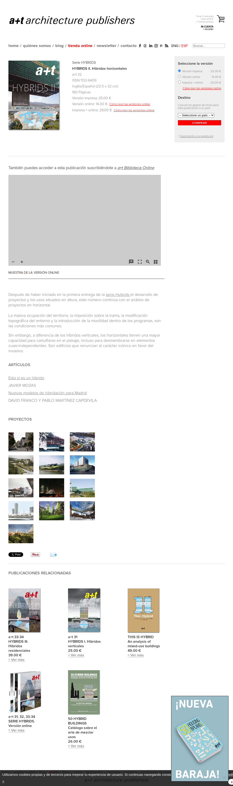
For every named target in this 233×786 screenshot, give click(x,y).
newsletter (106, 46)
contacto (129, 46)
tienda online (80, 46)
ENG (174, 46)
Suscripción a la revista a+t (196, 136)
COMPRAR (199, 123)
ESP (184, 46)
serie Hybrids (118, 295)
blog (59, 46)
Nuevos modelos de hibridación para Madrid (47, 393)
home (13, 46)
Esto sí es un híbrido (26, 378)
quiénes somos (37, 46)
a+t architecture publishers (77, 21)
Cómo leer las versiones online (129, 104)
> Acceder (208, 29)
